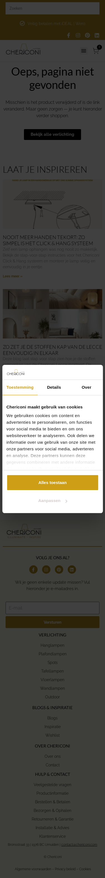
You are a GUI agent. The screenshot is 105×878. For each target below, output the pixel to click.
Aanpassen (52, 500)
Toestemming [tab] (20, 387)
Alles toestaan (52, 482)
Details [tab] (54, 387)
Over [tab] (86, 387)
